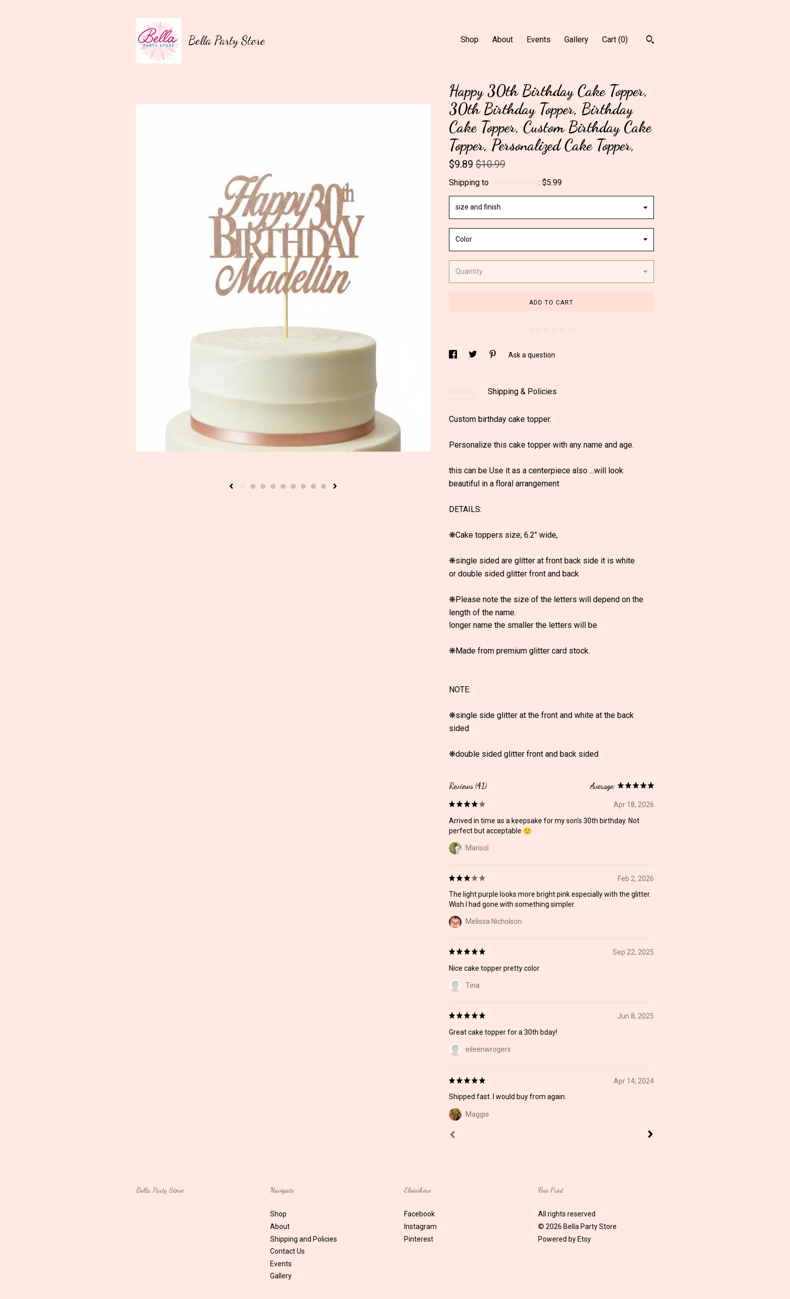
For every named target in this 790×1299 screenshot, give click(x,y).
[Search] (650, 40)
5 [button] (283, 486)
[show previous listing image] (231, 486)
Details (463, 391)
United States (515, 182)
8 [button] (313, 486)
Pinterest (418, 1239)
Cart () (615, 39)
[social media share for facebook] (453, 355)
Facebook (419, 1214)
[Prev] (452, 1136)
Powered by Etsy (564, 1239)
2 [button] (252, 486)
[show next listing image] (335, 486)
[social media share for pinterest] (493, 355)
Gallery (576, 39)
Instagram (420, 1226)
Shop (469, 39)
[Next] (650, 1135)
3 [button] (263, 486)
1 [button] (242, 486)
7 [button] (303, 486)
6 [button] (293, 486)
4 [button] (273, 486)
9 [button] (323, 486)
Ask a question (531, 355)
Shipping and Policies (303, 1239)
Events (538, 39)
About (502, 39)
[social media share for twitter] (474, 355)
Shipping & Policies (522, 391)
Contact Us (287, 1251)
